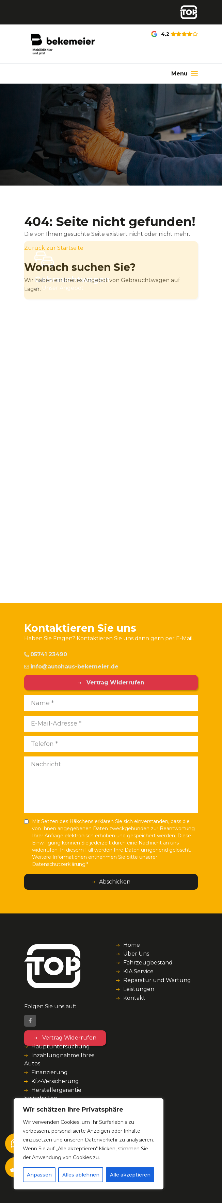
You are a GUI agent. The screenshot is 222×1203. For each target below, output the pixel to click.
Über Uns (136, 954)
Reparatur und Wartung (157, 980)
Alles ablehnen (80, 1175)
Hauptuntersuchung (60, 1046)
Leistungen (138, 989)
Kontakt (134, 998)
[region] (88, 1143)
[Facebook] (30, 1021)
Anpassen (39, 1175)
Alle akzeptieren (130, 1175)
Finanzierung (49, 1072)
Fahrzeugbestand (148, 962)
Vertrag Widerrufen (114, 682)
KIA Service (138, 971)
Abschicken (114, 881)
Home (131, 945)
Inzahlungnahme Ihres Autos (59, 1059)
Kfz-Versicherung (55, 1081)
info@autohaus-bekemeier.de (71, 666)
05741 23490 (45, 654)
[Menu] (184, 74)
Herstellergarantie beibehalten (52, 1094)
